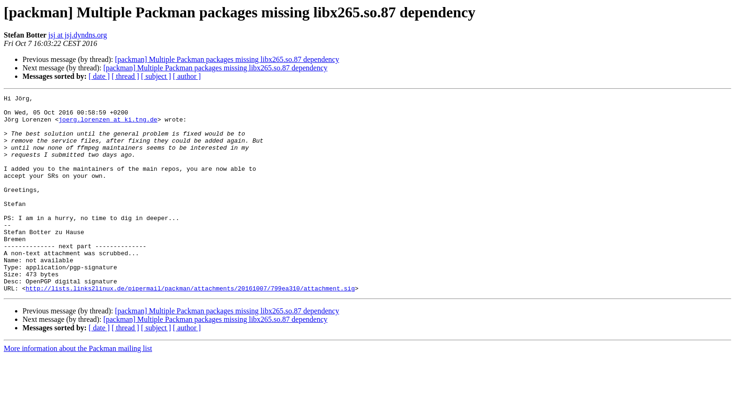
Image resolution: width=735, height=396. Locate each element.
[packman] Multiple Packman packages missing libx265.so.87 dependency (227, 59)
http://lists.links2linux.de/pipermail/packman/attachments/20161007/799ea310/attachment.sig (190, 327)
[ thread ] (125, 76)
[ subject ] (156, 76)
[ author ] (187, 76)
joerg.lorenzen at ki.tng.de (108, 125)
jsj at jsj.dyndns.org (77, 35)
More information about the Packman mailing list (78, 388)
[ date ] (99, 76)
